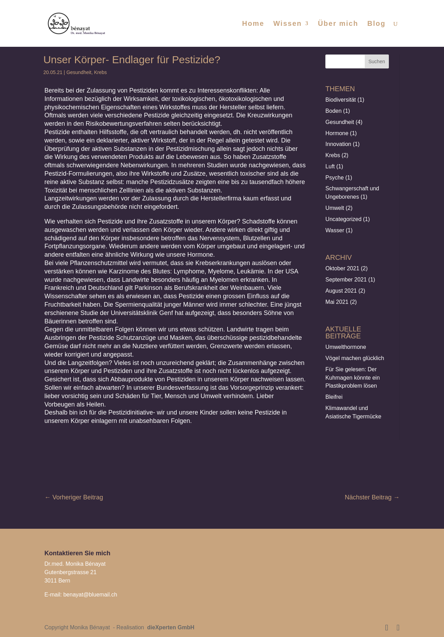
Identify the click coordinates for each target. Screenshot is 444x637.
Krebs (100, 72)
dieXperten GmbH (170, 627)
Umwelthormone (345, 347)
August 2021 (341, 291)
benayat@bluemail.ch (90, 595)
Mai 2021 (336, 302)
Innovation (338, 144)
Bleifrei (333, 397)
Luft (330, 166)
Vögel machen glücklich (354, 358)
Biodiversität (340, 100)
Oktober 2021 (342, 268)
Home (253, 24)
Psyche (334, 178)
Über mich (338, 24)
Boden (333, 111)
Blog (376, 24)
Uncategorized (343, 219)
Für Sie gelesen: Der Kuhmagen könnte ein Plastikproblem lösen (352, 377)
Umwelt (334, 208)
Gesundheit (78, 72)
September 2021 (346, 280)
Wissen (287, 24)
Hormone (336, 133)
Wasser (334, 230)
